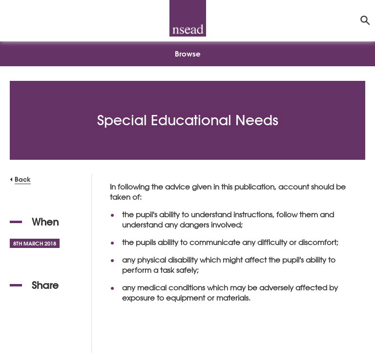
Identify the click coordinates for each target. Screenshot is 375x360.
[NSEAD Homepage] (187, 18)
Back (23, 179)
